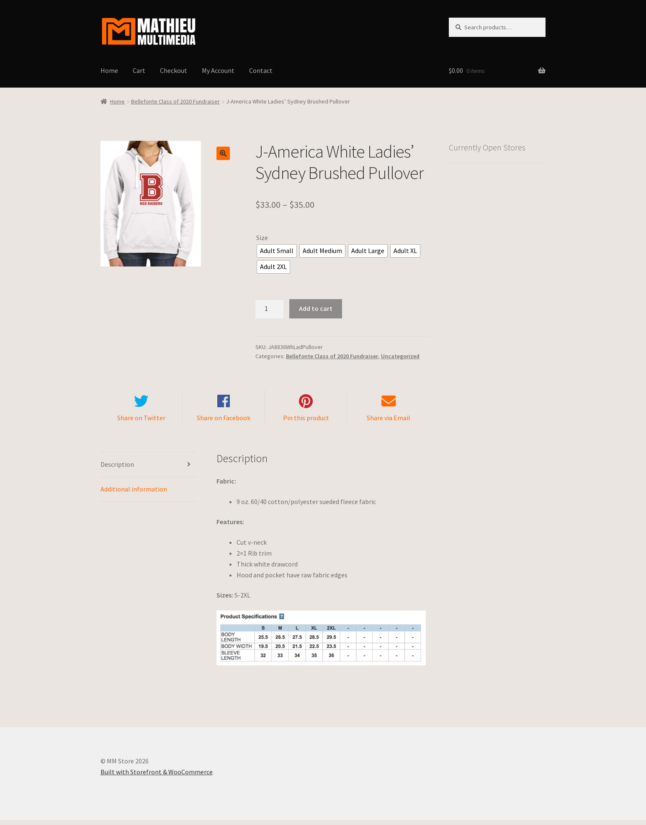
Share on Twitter (141, 423)
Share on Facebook (223, 423)
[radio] (276, 251)
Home (109, 70)
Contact (261, 70)
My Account (218, 70)
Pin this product (306, 423)
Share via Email (388, 423)
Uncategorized (400, 356)
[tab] (148, 470)
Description (117, 469)
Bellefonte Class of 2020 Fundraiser (175, 101)
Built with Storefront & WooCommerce (156, 777)
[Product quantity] (269, 308)
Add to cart (315, 308)
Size (262, 237)
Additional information (133, 494)
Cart (139, 70)
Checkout (173, 70)
